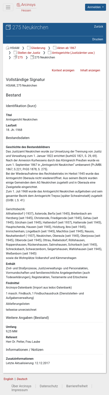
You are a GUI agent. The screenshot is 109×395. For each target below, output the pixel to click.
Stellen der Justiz (27, 53)
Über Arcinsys (21, 386)
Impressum (19, 390)
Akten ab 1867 (64, 48)
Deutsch (22, 379)
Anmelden (94, 7)
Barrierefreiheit (77, 386)
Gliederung (36, 48)
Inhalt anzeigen (90, 70)
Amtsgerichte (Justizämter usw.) (71, 53)
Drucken (97, 39)
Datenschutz (49, 386)
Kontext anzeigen (63, 70)
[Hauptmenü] (8, 7)
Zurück (98, 26)
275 (18, 57)
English (8, 379)
